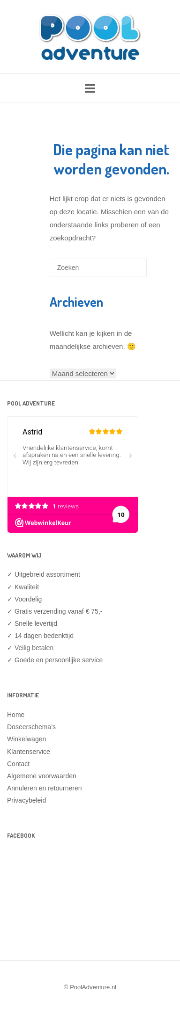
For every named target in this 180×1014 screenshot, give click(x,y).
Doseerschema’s (31, 727)
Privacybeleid (26, 800)
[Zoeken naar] (98, 267)
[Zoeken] (125, 271)
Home (15, 714)
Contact (18, 764)
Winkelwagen (26, 739)
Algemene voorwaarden (41, 776)
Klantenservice (28, 751)
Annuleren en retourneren (44, 788)
